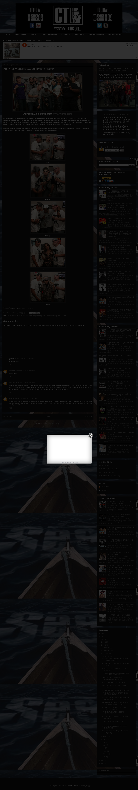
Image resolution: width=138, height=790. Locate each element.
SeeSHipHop (75, 462)
